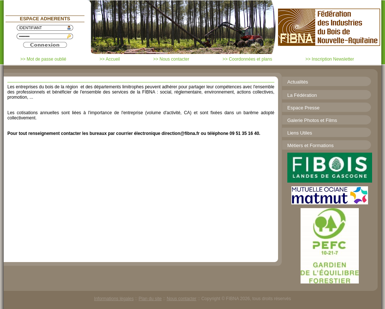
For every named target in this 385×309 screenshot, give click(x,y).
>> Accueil (110, 59)
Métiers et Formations (310, 145)
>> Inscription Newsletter (329, 59)
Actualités (297, 82)
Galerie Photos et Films (312, 120)
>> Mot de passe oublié (43, 59)
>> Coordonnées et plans (247, 59)
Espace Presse (303, 108)
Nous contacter (182, 298)
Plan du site (150, 298)
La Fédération (302, 95)
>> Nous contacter (171, 59)
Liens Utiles (299, 133)
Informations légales (113, 298)
